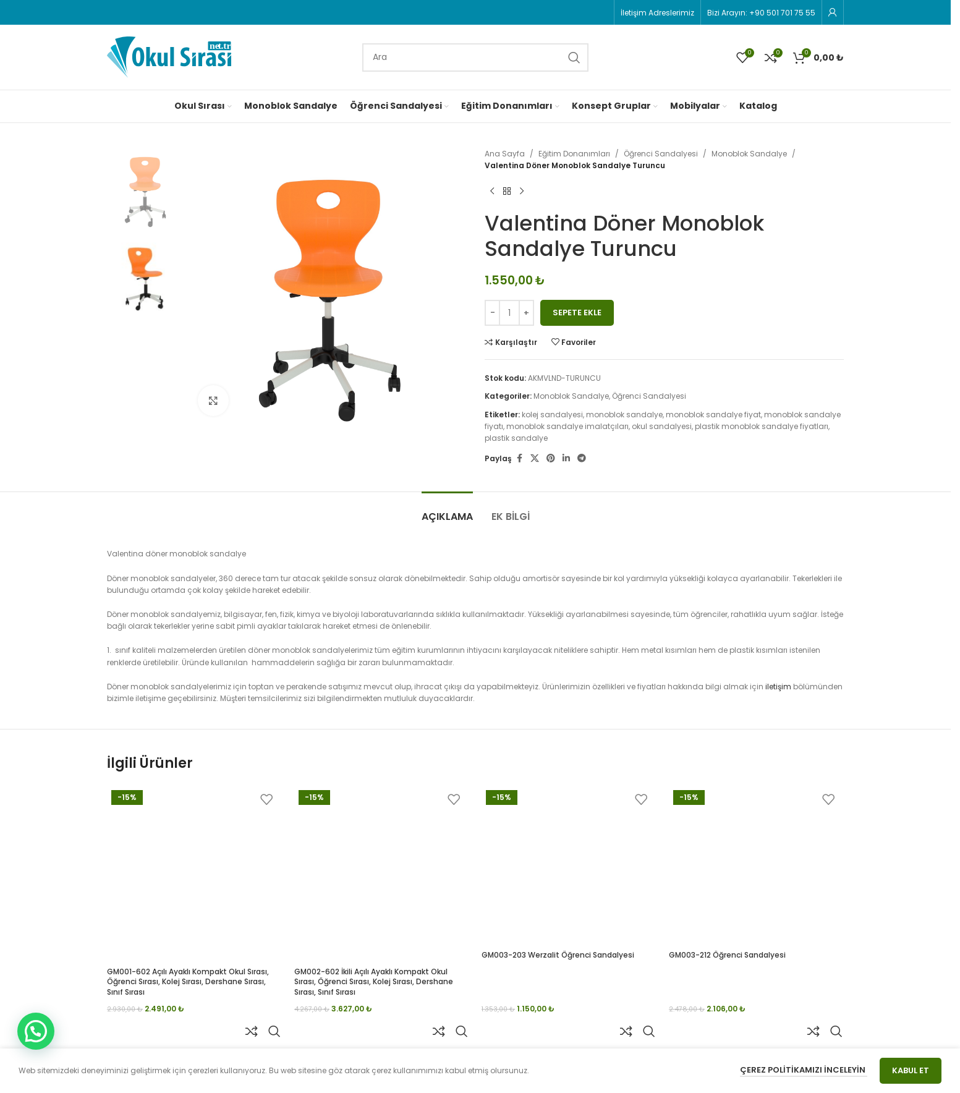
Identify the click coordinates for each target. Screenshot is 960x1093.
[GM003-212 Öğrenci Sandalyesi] (756, 865)
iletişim (778, 686)
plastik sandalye (516, 438)
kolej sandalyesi (552, 414)
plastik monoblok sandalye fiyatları (761, 426)
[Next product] (521, 191)
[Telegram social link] (582, 458)
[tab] (447, 510)
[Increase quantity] (526, 313)
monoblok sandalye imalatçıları (567, 426)
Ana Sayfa (505, 153)
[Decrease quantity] (492, 313)
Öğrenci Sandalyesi (661, 153)
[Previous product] (492, 191)
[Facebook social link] (519, 458)
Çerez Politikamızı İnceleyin (803, 1070)
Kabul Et (910, 1070)
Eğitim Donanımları (574, 153)
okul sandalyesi (662, 426)
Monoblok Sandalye (749, 153)
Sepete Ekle (577, 312)
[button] (35, 1031)
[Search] (475, 57)
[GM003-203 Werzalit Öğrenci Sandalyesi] (569, 865)
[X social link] (535, 458)
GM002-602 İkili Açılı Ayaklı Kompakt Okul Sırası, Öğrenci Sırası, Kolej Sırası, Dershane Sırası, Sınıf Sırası (373, 982)
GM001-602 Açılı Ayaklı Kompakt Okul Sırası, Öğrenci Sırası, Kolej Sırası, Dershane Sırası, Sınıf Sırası (188, 982)
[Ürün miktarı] (509, 313)
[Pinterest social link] (551, 458)
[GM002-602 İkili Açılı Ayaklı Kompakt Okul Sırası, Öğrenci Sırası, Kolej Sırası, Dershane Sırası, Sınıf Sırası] (381, 873)
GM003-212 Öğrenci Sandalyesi (727, 955)
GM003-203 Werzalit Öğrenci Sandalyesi (558, 955)
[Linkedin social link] (566, 458)
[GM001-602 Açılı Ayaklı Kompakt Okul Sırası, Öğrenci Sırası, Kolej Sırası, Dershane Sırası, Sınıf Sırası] (194, 873)
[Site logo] (169, 56)
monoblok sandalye (624, 414)
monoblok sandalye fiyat (713, 414)
